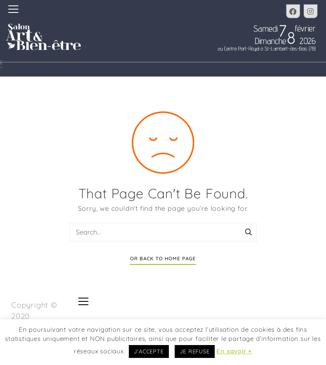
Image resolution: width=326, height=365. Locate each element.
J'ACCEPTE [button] (148, 351)
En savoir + (234, 351)
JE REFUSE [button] (194, 351)
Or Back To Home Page (163, 258)
